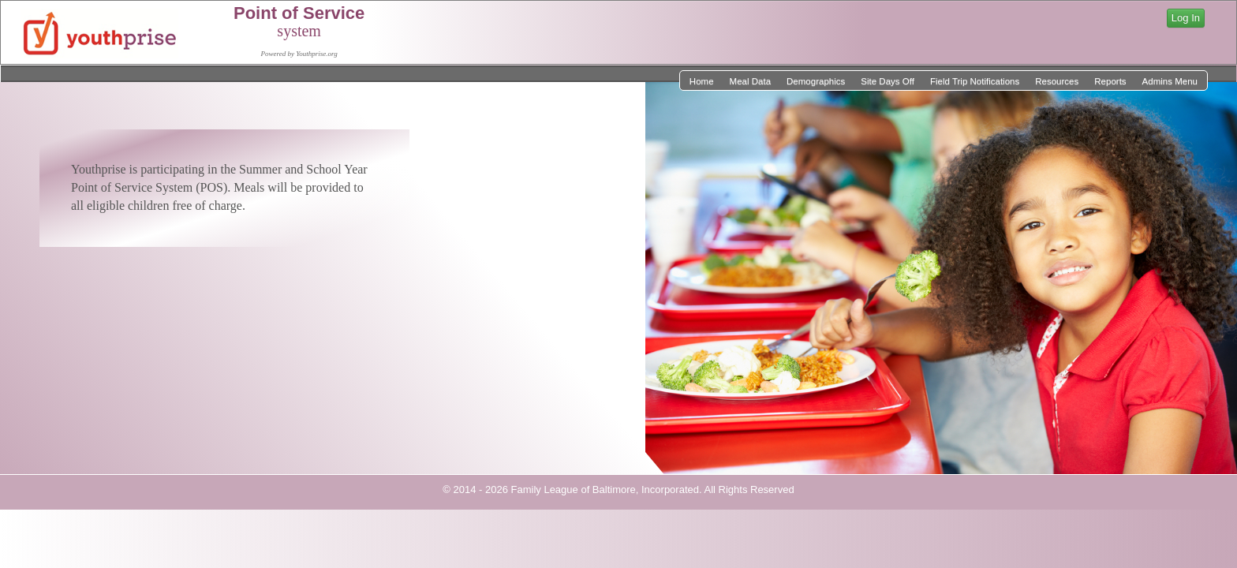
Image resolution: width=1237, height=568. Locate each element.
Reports (1110, 81)
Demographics (816, 81)
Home (702, 81)
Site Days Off (887, 81)
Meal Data (750, 81)
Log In (1186, 18)
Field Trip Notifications (974, 81)
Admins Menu (1170, 81)
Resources (1056, 81)
